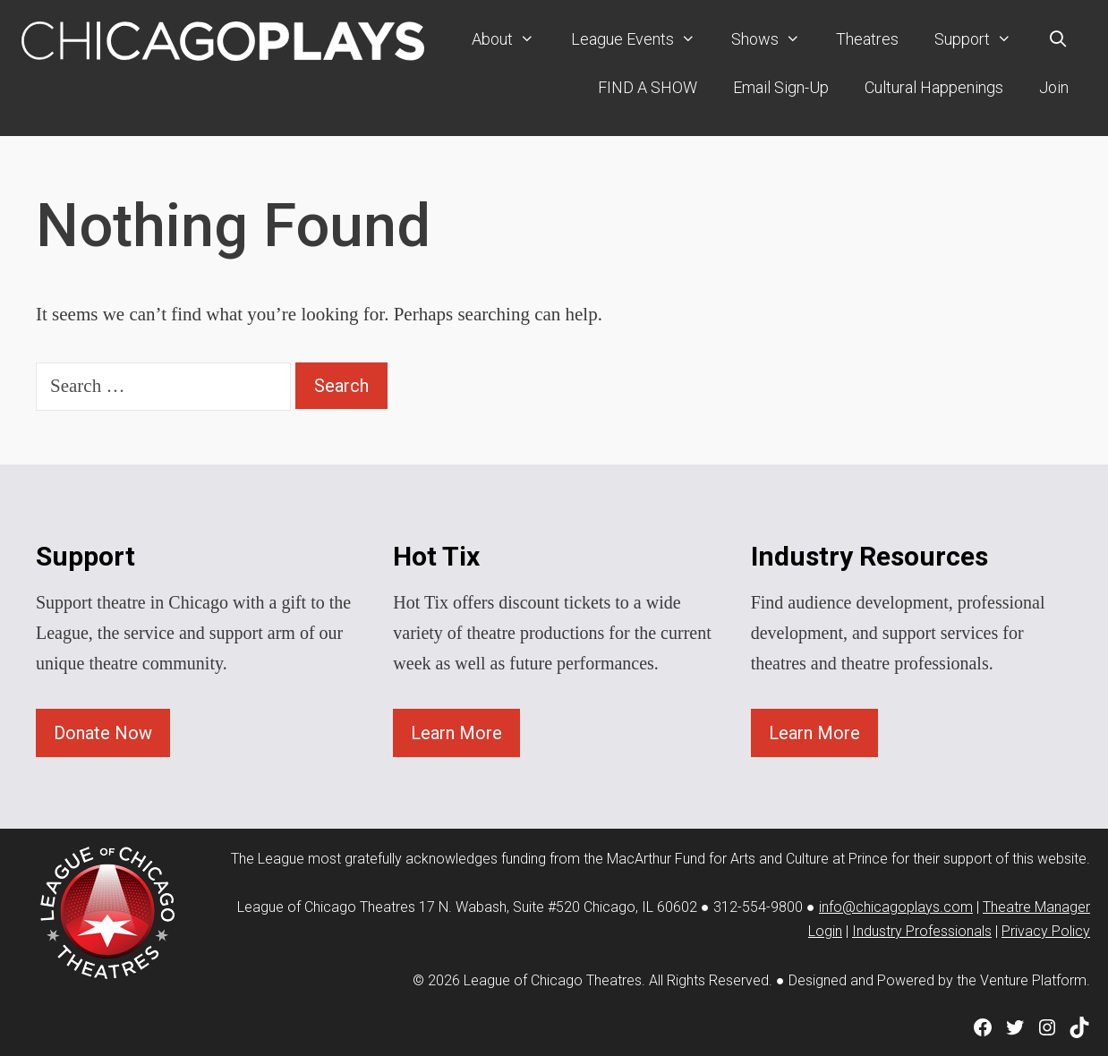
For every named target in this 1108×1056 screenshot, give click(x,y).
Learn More (456, 733)
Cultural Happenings (934, 87)
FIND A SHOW (647, 87)
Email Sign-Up (781, 87)
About (512, 39)
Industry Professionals (922, 931)
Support (981, 39)
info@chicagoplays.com (896, 906)
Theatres (867, 39)
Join (1054, 87)
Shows (774, 39)
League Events (642, 39)
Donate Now (103, 733)
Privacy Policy (1045, 931)
